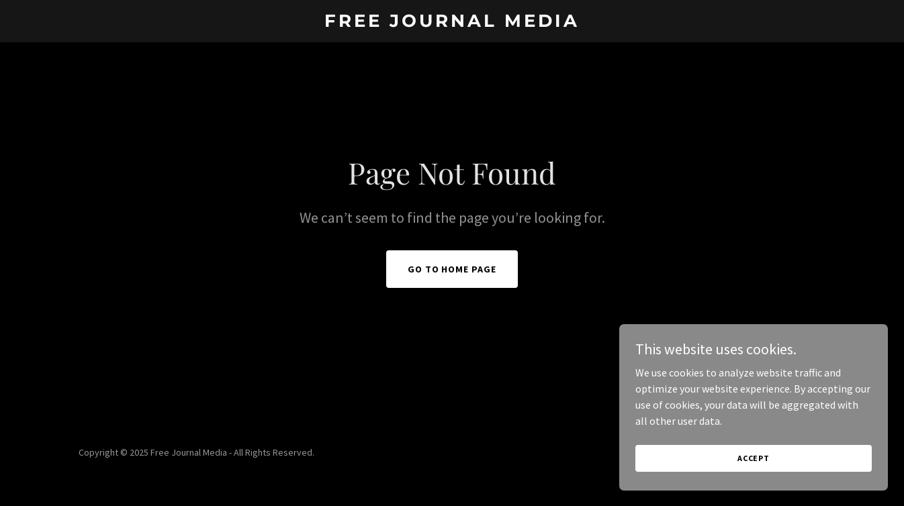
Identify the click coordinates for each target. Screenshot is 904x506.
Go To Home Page (452, 269)
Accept (753, 458)
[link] (452, 23)
